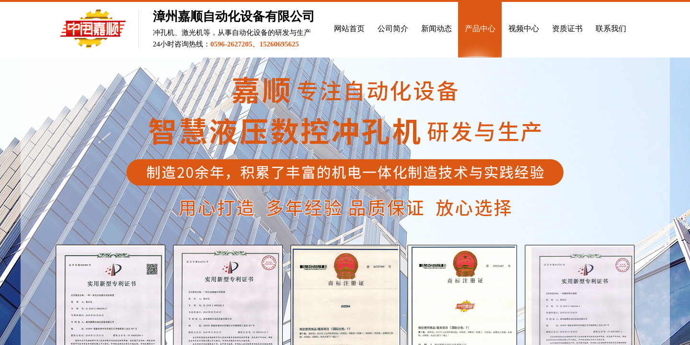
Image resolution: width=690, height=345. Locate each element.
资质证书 (567, 28)
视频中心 (523, 28)
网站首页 (349, 28)
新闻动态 (436, 28)
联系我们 (611, 28)
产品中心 (480, 28)
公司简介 (393, 28)
